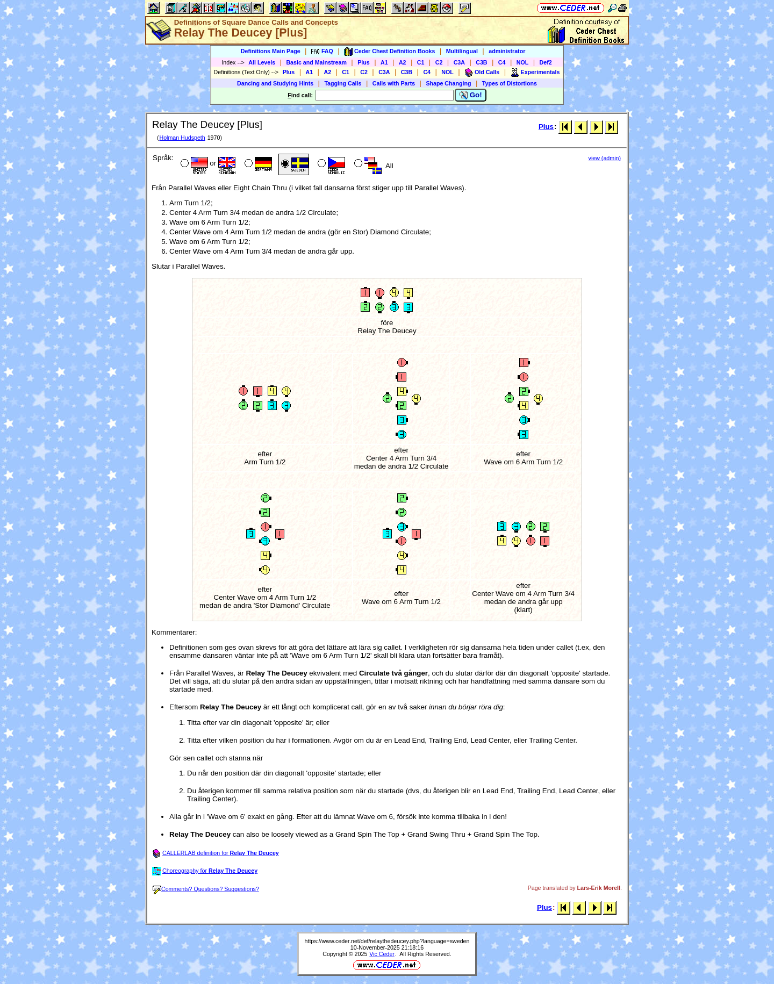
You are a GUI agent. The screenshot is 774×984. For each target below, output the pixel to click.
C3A (459, 62)
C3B (481, 62)
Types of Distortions (509, 83)
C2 (439, 62)
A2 (402, 62)
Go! (470, 95)
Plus (363, 62)
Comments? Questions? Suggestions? (206, 889)
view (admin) (605, 158)
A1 (384, 62)
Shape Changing (448, 83)
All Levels (261, 62)
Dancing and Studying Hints (275, 83)
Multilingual (462, 51)
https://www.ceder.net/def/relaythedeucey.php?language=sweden (387, 941)
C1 (421, 62)
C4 (502, 62)
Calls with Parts (393, 83)
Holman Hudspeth (182, 137)
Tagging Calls (342, 83)
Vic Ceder (382, 954)
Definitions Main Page (270, 51)
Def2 (546, 62)
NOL (523, 62)
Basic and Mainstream (316, 62)
